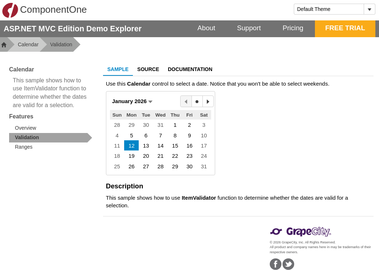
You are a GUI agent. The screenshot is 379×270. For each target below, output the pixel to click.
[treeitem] (50, 137)
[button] (132, 101)
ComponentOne (44, 10)
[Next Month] (207, 101)
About (206, 28)
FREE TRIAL (345, 28)
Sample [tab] (118, 69)
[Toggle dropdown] (369, 9)
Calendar (28, 44)
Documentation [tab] (190, 69)
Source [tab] (148, 69)
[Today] (197, 101)
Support (249, 28)
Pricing (293, 28)
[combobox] (329, 9)
